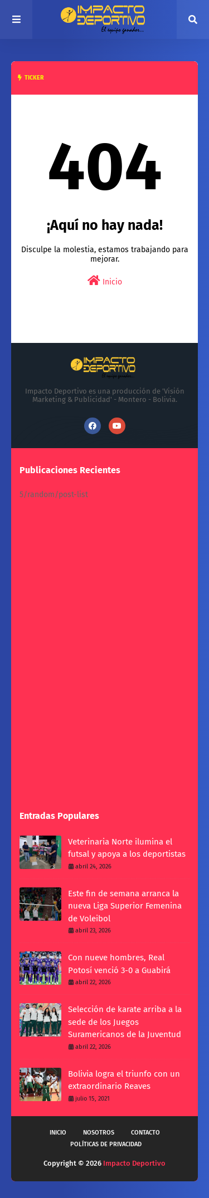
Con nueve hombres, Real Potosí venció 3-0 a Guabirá (119, 963)
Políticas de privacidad (106, 1144)
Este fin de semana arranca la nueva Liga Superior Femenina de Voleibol (125, 906)
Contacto (145, 1132)
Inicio (105, 281)
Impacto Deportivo (134, 1163)
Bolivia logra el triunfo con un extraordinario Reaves (124, 1080)
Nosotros (98, 1132)
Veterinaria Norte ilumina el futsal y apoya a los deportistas (127, 848)
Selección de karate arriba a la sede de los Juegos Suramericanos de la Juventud (125, 1021)
